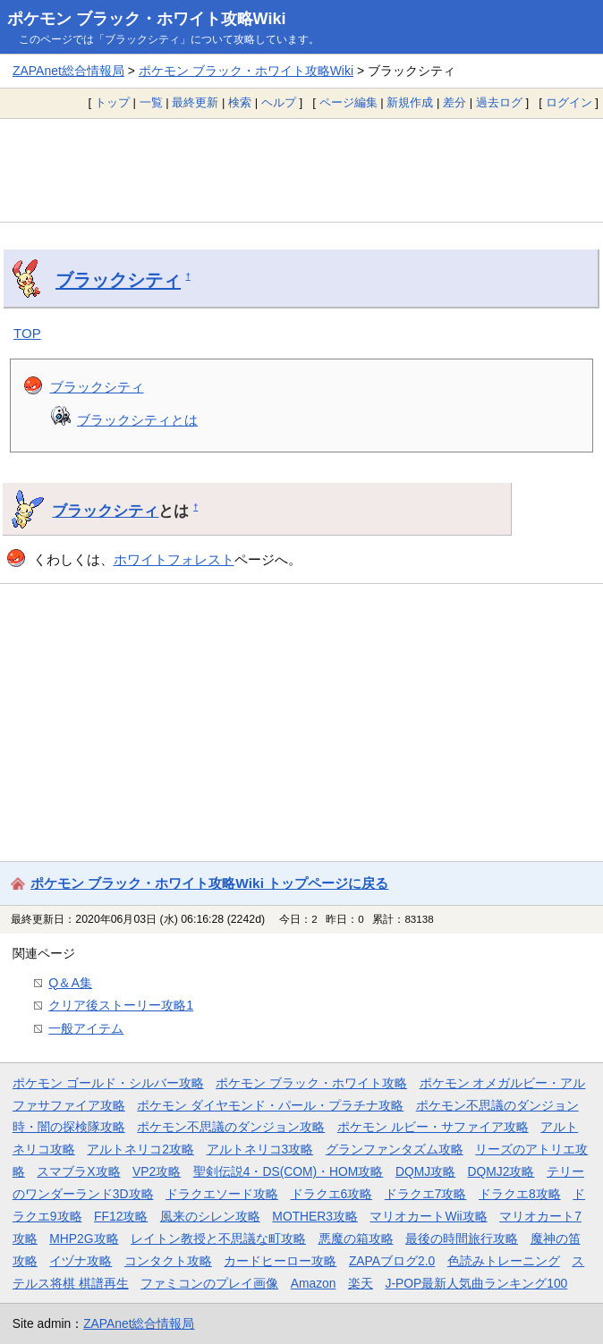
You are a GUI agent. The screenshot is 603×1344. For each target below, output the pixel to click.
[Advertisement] (301, 170)
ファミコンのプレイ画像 (209, 1283)
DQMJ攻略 (425, 1171)
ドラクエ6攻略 (332, 1194)
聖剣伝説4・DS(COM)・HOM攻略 (288, 1171)
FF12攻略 (121, 1216)
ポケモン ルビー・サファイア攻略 (433, 1127)
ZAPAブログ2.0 (392, 1261)
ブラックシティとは (137, 419)
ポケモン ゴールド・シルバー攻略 (108, 1083)
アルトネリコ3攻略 (260, 1149)
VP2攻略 (156, 1171)
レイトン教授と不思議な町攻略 (218, 1238)
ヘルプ (278, 102)
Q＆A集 (70, 983)
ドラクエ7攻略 (426, 1194)
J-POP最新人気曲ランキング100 (476, 1283)
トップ (112, 102)
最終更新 (195, 102)
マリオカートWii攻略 (428, 1216)
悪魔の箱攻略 (356, 1238)
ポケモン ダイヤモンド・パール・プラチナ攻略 (270, 1105)
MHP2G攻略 (83, 1238)
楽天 (360, 1283)
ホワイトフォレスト (174, 559)
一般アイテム (85, 1028)
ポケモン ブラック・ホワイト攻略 (311, 1083)
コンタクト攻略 (168, 1261)
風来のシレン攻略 (210, 1216)
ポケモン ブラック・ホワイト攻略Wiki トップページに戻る (209, 883)
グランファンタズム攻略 (394, 1149)
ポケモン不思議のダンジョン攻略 (231, 1127)
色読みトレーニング (503, 1261)
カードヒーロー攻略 (280, 1261)
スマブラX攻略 (78, 1171)
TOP (27, 333)
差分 (454, 102)
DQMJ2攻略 (501, 1171)
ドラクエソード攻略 (222, 1194)
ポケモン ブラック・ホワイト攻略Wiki (146, 19)
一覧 (151, 102)
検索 (239, 102)
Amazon (313, 1283)
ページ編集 (348, 102)
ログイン (569, 102)
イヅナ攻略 (80, 1261)
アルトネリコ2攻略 (140, 1149)
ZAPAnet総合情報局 (68, 70)
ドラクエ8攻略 (520, 1194)
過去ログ (499, 102)
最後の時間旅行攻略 (461, 1238)
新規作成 (409, 102)
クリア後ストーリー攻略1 (120, 1005)
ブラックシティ (118, 280)
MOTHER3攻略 (315, 1216)
